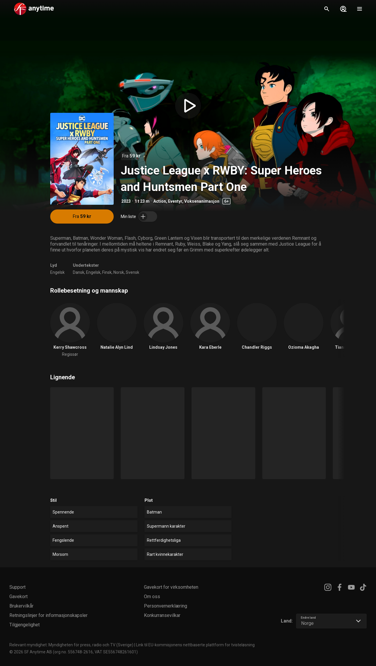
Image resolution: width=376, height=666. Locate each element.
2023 (126, 201)
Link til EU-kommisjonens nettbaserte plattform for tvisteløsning (195, 644)
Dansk (78, 272)
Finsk (107, 272)
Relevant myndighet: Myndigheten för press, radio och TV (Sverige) (71, 644)
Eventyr (175, 201)
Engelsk (57, 272)
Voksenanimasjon (201, 201)
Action (159, 201)
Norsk (118, 272)
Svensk (132, 272)
